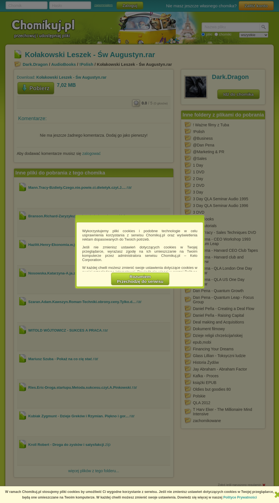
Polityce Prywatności (240, 497)
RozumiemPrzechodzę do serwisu (140, 279)
